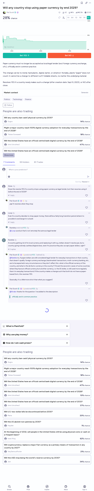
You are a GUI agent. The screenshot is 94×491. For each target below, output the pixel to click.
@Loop (12, 231)
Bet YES (24, 55)
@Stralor (13, 292)
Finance (28, 99)
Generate (84, 93)
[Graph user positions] (63, 18)
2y (14, 186)
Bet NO (69, 55)
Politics (7, 99)
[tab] (9, 162)
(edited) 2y (40, 255)
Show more (8, 155)
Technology (17, 99)
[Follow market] (81, 3)
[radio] (68, 17)
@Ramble (13, 258)
